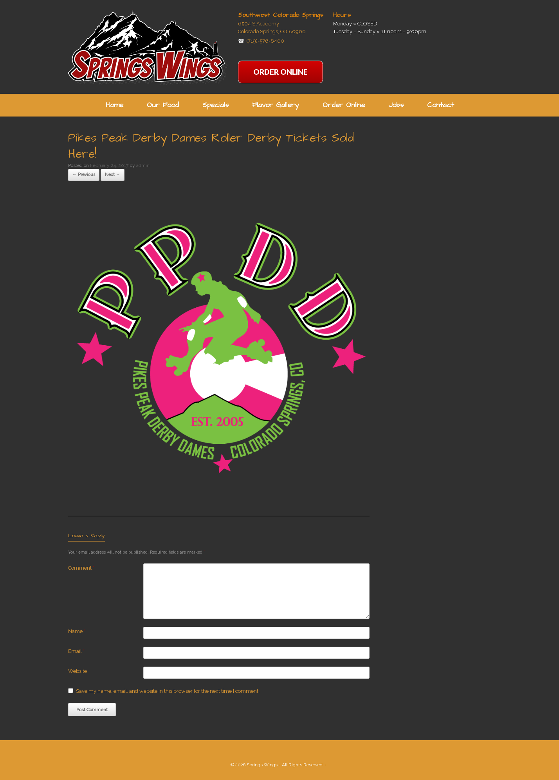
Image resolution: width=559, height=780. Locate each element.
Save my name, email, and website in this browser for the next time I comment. (168, 691)
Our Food (163, 105)
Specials (215, 105)
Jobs (396, 105)
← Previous (83, 174)
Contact (440, 105)
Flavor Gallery (275, 105)
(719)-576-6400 (265, 41)
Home (114, 105)
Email (76, 651)
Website (77, 671)
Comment (81, 568)
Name (76, 631)
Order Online (344, 105)
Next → (112, 174)
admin (143, 165)
